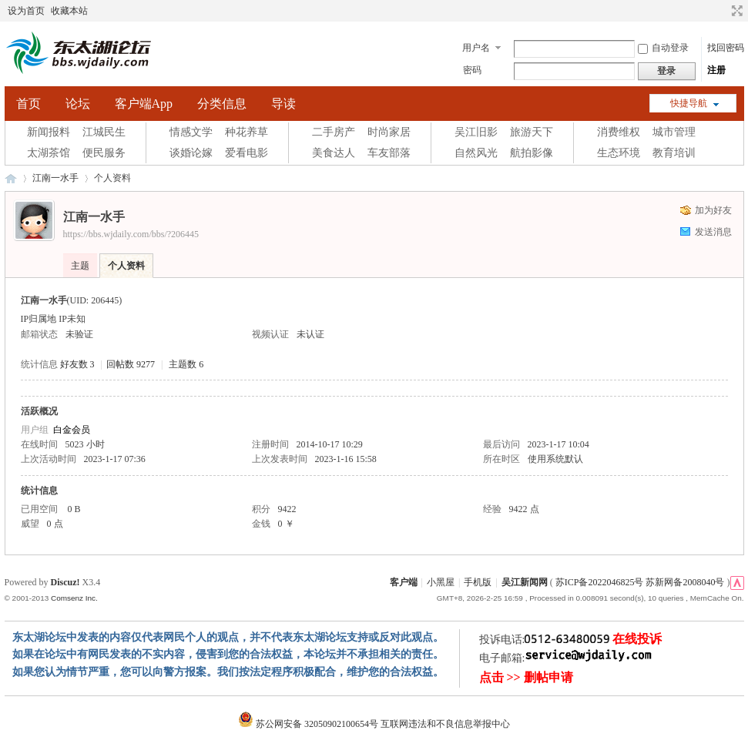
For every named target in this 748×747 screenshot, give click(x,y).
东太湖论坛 (11, 178)
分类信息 (222, 103)
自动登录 (663, 47)
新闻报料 (48, 132)
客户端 (404, 582)
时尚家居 (389, 132)
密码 (472, 70)
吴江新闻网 (524, 582)
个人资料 (126, 265)
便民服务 (104, 153)
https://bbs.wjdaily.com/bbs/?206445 (131, 234)
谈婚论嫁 (191, 153)
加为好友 (713, 210)
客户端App (144, 103)
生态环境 (618, 153)
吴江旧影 (476, 132)
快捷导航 (688, 103)
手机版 (477, 582)
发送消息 (713, 231)
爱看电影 (246, 153)
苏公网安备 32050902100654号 (309, 724)
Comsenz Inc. (74, 598)
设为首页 (26, 10)
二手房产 (333, 132)
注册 (716, 70)
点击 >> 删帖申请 (526, 677)
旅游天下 (531, 132)
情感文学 (191, 132)
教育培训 (674, 153)
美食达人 (333, 153)
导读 (283, 103)
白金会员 (71, 429)
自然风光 (476, 153)
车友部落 (389, 153)
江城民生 (104, 132)
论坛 (77, 103)
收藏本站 (69, 10)
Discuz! (65, 582)
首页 (28, 103)
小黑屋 (441, 582)
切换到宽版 (735, 11)
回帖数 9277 (130, 364)
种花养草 (246, 132)
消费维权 (618, 132)
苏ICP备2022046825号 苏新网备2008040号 (640, 582)
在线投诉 (637, 638)
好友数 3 (77, 364)
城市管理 (674, 132)
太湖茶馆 (48, 153)
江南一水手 (55, 178)
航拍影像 (531, 153)
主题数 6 (186, 364)
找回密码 (725, 47)
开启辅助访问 (722, 11)
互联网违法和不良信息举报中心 (445, 724)
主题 (80, 265)
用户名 (476, 47)
